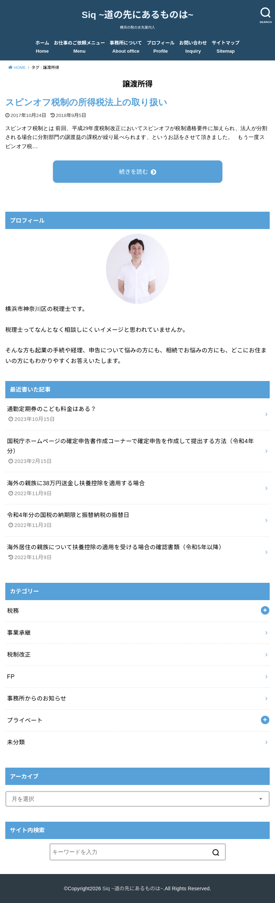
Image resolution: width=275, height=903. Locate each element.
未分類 (16, 742)
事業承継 (19, 632)
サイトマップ (226, 46)
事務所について (126, 46)
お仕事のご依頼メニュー (79, 46)
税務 (13, 611)
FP (11, 676)
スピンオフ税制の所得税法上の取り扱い (86, 102)
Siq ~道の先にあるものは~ (137, 15)
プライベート (25, 720)
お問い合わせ (193, 46)
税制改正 (19, 654)
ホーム (42, 46)
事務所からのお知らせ (36, 698)
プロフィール (161, 46)
